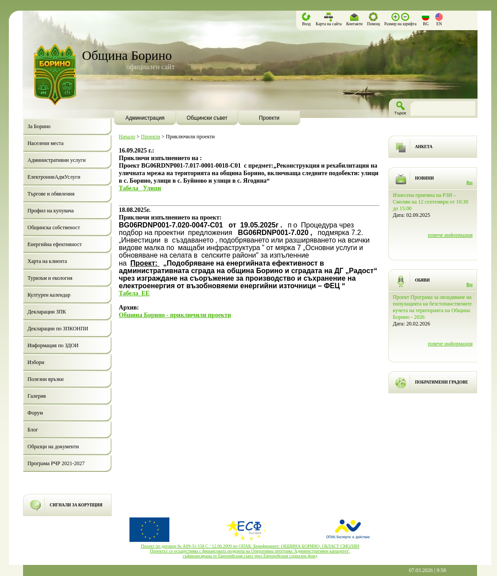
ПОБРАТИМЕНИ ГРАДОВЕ (441, 382)
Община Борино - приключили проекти (175, 314)
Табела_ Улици (140, 188)
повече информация (450, 235)
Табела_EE (134, 293)
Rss (469, 182)
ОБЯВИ (422, 280)
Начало (127, 136)
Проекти (150, 136)
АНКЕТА (423, 147)
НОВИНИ (424, 178)
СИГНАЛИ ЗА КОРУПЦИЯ (76, 505)
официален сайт (150, 67)
